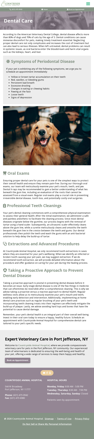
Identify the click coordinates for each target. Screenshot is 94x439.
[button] (88, 3)
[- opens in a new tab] (47, 372)
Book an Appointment (75, 9)
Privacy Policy (82, 418)
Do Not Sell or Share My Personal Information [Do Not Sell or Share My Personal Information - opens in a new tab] (47, 424)
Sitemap (49, 418)
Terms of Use (64, 418)
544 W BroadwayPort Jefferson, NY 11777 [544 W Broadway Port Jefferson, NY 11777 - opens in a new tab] (17, 388)
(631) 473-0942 (16, 9)
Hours (44, 9)
